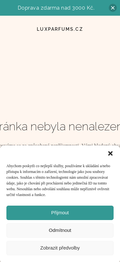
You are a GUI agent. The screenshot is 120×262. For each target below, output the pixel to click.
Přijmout (60, 214)
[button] (110, 155)
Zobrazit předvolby (60, 249)
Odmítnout (60, 232)
